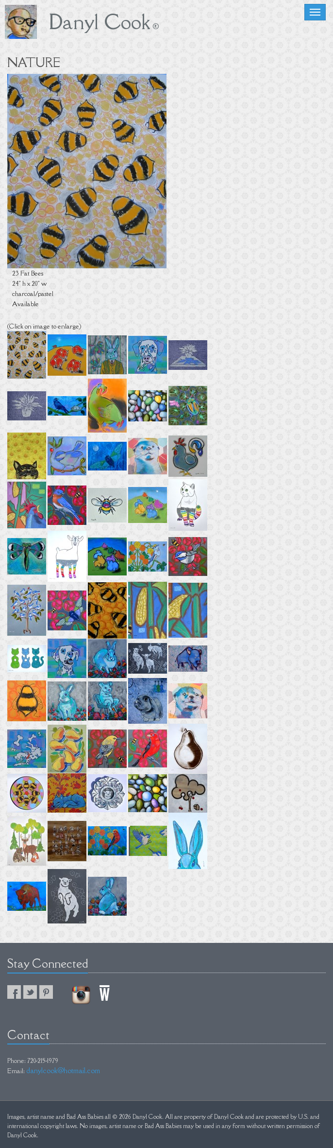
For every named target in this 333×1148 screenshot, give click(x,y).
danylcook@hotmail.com (63, 1070)
